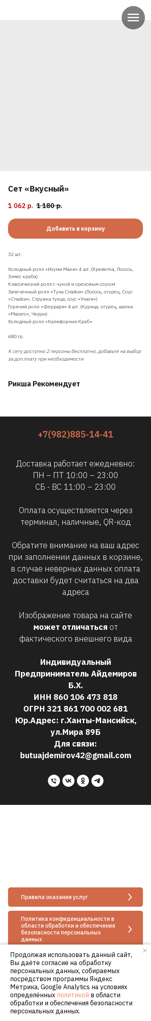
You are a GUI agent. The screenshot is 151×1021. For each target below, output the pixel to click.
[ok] (83, 781)
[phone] (54, 781)
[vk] (68, 781)
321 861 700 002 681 (87, 708)
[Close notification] (145, 951)
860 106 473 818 (86, 696)
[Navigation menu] (133, 18)
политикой (73, 995)
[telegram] (97, 781)
